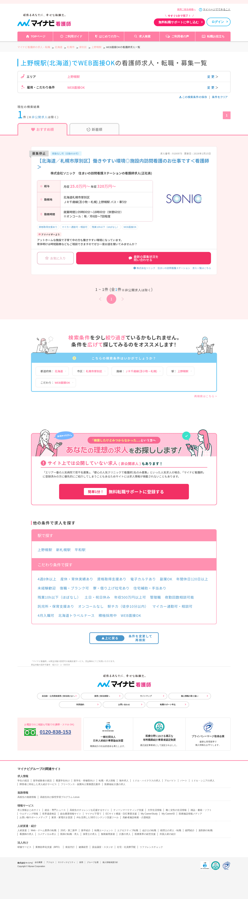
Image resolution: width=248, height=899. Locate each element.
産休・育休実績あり (76, 578)
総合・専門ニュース (55, 810)
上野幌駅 (45, 549)
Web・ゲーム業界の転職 (43, 830)
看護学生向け (63, 780)
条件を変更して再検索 (124, 638)
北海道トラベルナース (76, 615)
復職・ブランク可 (74, 587)
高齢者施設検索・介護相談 (137, 817)
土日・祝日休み (97, 597)
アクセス (50, 862)
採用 (81, 862)
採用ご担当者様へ (186, 9)
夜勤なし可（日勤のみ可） (66, 153)
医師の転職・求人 (69, 834)
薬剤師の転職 (206, 830)
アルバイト (170, 780)
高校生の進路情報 (26, 797)
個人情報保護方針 (110, 862)
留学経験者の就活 (42, 780)
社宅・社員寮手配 (126, 847)
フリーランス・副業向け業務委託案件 (80, 784)
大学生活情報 (155, 810)
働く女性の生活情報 (176, 810)
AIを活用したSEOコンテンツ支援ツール (98, 817)
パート (183, 780)
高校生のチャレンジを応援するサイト (89, 810)
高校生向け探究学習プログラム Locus (59, 797)
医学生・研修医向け (84, 780)
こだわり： (55, 382)
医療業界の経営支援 (145, 834)
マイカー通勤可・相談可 (74, 226)
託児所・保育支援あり (56, 606)
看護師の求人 (27, 834)
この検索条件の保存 (193, 97)
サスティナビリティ (66, 862)
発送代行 (70, 847)
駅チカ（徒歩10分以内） (128, 606)
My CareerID (168, 813)
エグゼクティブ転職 (127, 830)
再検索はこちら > (205, 396)
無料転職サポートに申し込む (178, 22)
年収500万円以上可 (130, 597)
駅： (179, 371)
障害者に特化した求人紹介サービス (38, 784)
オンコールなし (91, 606)
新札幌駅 (63, 549)
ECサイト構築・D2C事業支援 (121, 813)
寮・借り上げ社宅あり (111, 587)
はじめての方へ (109, 36)
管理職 (155, 597)
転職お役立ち (216, 36)
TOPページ (38, 36)
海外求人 (123, 780)
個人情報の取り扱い (189, 696)
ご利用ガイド (73, 36)
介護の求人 (125, 834)
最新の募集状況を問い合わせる (143, 258)
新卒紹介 (85, 830)
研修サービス (24, 847)
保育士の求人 (90, 834)
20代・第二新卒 (68, 830)
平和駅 (80, 549)
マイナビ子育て (93, 813)
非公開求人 (40, 117)
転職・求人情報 (107, 780)
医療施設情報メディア (190, 813)
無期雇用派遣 (108, 834)
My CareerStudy (149, 813)
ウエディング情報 (29, 813)
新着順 (94, 129)
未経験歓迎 (47, 587)
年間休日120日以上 (192, 578)
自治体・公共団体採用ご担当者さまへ (58, 696)
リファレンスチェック (151, 847)
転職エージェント (104, 830)
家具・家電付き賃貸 (62, 817)
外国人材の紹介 (168, 834)
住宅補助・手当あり (149, 587)
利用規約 (80, 704)
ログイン (218, 21)
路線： (136, 371)
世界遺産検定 (49, 813)
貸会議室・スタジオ (102, 847)
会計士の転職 (149, 830)
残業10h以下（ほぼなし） (105, 226)
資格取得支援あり (48, 226)
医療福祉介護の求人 (114, 784)
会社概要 (38, 862)
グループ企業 (93, 862)
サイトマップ (146, 696)
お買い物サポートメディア (33, 817)
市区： (89, 371)
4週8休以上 (47, 578)
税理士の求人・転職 (170, 830)
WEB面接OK (130, 226)
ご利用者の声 (180, 36)
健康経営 (83, 847)
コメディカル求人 (47, 834)
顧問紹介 (190, 830)
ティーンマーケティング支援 (128, 810)
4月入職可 (46, 615)
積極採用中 (108, 615)
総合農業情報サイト (70, 813)
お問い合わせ (124, 704)
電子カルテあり (143, 578)
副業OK (166, 578)
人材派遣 (22, 830)
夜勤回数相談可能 (179, 597)
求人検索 (145, 36)
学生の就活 (23, 780)
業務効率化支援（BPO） (48, 847)
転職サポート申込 (168, 704)
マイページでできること (217, 9)
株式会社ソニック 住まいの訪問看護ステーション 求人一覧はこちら (174, 268)
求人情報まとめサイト (29, 810)
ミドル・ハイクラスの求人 (146, 780)
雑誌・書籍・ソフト (201, 810)
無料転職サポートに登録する (124, 491)
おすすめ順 (42, 129)
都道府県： (51, 371)
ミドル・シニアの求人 (202, 780)
